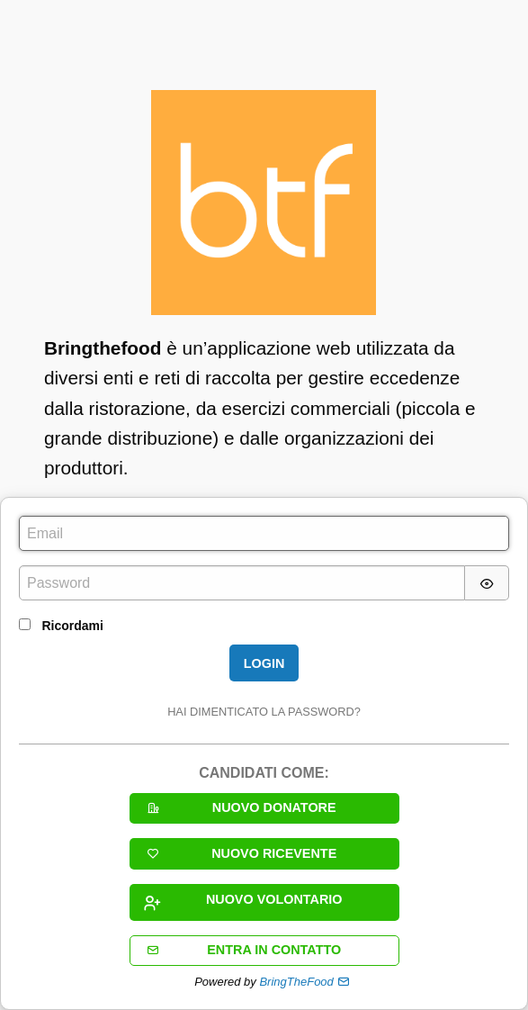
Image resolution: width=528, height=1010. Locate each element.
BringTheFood (296, 981)
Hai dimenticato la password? (264, 711)
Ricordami (72, 625)
